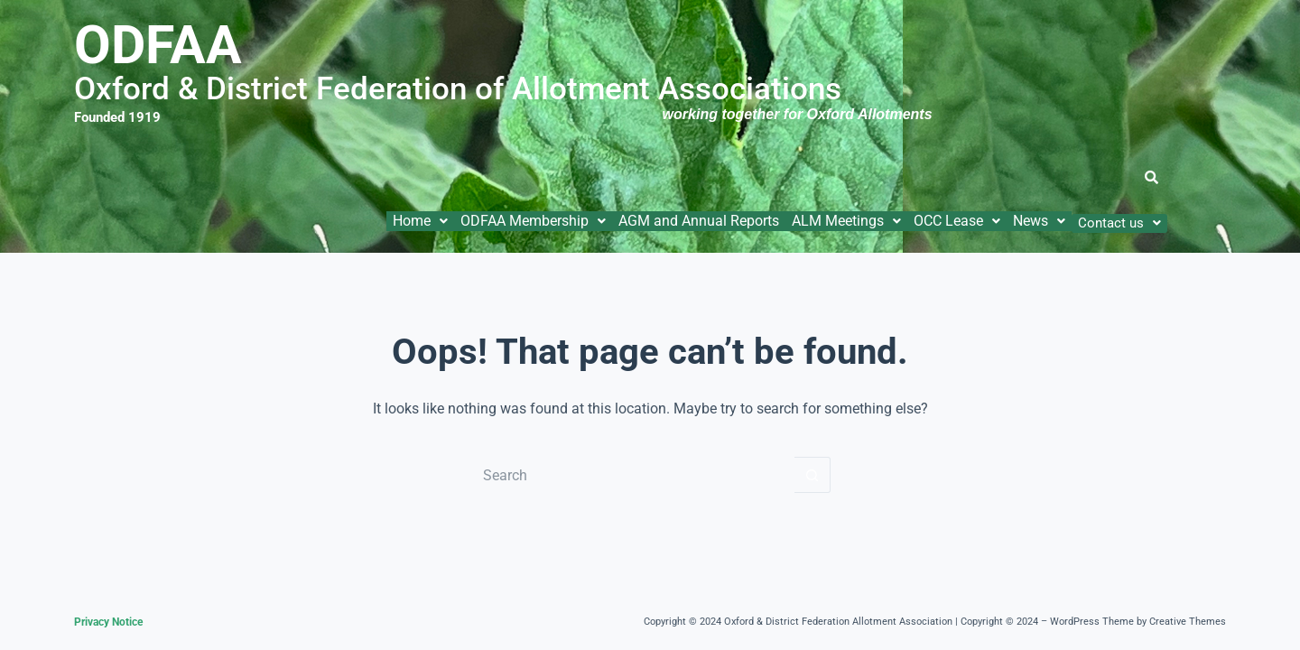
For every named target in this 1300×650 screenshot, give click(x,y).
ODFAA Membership (533, 220)
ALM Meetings (846, 220)
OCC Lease (957, 220)
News (1039, 220)
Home (420, 220)
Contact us (1119, 223)
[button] (420, 221)
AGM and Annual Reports (698, 220)
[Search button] (812, 475)
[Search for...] (631, 475)
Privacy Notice (108, 622)
